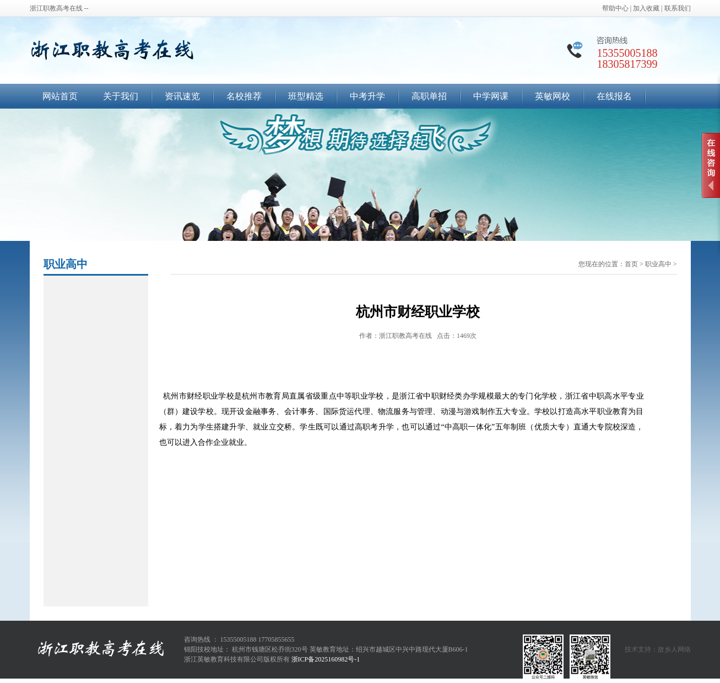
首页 (631, 264)
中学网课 (490, 96)
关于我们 (120, 96)
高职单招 (429, 96)
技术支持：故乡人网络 (658, 649)
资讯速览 (182, 96)
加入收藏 (646, 8)
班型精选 (305, 96)
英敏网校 (552, 96)
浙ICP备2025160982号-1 (325, 659)
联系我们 (677, 8)
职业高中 (658, 264)
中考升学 (367, 96)
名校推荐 (244, 96)
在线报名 (614, 96)
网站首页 (60, 96)
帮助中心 (615, 8)
